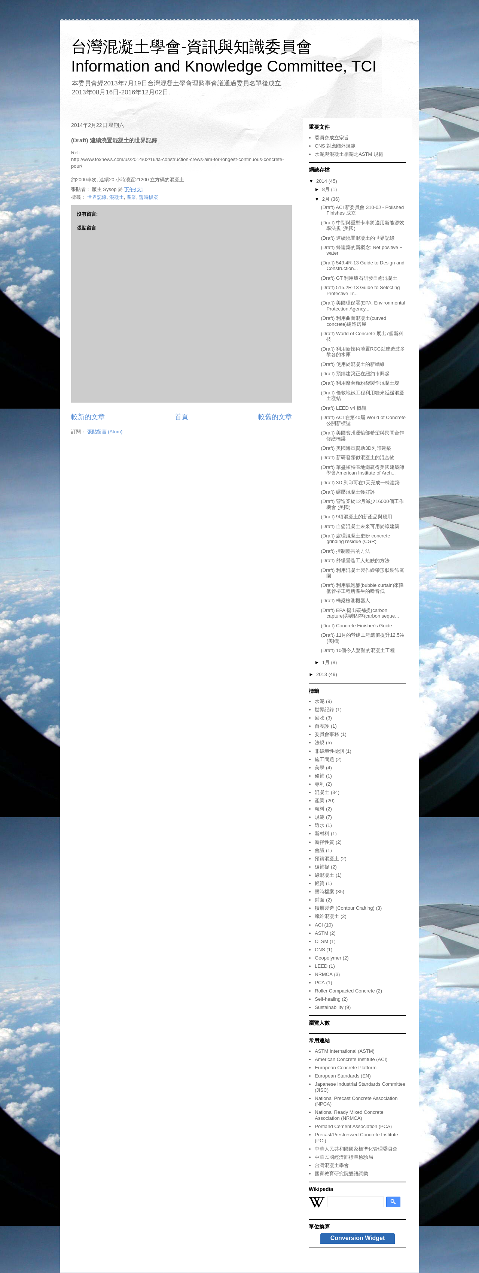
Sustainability (329, 1007)
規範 (319, 817)
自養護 (322, 726)
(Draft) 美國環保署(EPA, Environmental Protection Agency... (363, 306)
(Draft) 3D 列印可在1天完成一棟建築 (360, 482)
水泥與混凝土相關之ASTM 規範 (349, 154)
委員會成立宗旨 (332, 137)
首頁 (181, 417)
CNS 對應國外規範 (335, 146)
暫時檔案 (148, 197)
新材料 (322, 833)
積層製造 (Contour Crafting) (345, 908)
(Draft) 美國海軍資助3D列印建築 (356, 448)
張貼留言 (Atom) (105, 431)
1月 (326, 662)
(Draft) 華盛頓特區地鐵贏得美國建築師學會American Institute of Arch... (362, 470)
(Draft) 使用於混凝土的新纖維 (352, 364)
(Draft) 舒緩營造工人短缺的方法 (355, 560)
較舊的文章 (275, 417)
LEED (321, 966)
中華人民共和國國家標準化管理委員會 (356, 1149)
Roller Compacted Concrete (345, 991)
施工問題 (324, 759)
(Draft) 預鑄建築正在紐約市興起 (355, 373)
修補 (319, 776)
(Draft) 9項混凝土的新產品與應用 (356, 516)
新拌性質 (324, 842)
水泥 (319, 701)
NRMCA (324, 974)
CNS (320, 949)
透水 (319, 825)
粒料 (319, 809)
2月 (326, 199)
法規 (319, 742)
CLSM (321, 941)
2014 (322, 181)
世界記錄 (97, 197)
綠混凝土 (324, 875)
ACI (319, 925)
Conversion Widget (357, 1238)
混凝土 (116, 197)
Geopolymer (328, 958)
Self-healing (328, 999)
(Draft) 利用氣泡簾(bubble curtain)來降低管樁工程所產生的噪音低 (362, 588)
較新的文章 (88, 417)
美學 (319, 767)
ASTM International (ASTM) (345, 1051)
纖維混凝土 (327, 916)
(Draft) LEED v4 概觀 (343, 408)
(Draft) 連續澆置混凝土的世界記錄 (357, 238)
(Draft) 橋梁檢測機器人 (345, 600)
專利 (319, 784)
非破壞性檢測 (329, 751)
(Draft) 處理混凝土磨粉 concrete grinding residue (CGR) (355, 539)
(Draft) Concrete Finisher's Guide (356, 625)
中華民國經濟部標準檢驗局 (344, 1157)
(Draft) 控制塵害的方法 (345, 551)
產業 (131, 197)
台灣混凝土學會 (332, 1165)
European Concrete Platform (345, 1067)
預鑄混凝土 (327, 858)
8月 (326, 189)
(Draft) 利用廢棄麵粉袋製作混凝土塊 (360, 383)
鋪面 (319, 900)
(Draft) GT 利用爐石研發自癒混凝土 (359, 278)
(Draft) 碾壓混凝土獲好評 (348, 492)
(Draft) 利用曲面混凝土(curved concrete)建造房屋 (353, 321)
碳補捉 (322, 867)
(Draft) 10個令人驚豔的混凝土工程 (358, 650)
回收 (319, 718)
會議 (319, 850)
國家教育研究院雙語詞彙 (341, 1173)
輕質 (319, 883)
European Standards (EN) (343, 1076)
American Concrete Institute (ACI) (351, 1059)
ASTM (321, 933)
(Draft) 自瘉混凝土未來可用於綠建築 (360, 526)
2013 (322, 674)
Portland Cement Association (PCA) (353, 1126)
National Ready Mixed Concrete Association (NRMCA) (349, 1115)
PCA (320, 982)
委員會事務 (327, 734)
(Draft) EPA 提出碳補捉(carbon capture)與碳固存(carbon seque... (360, 613)
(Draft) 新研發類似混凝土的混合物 (357, 457)
